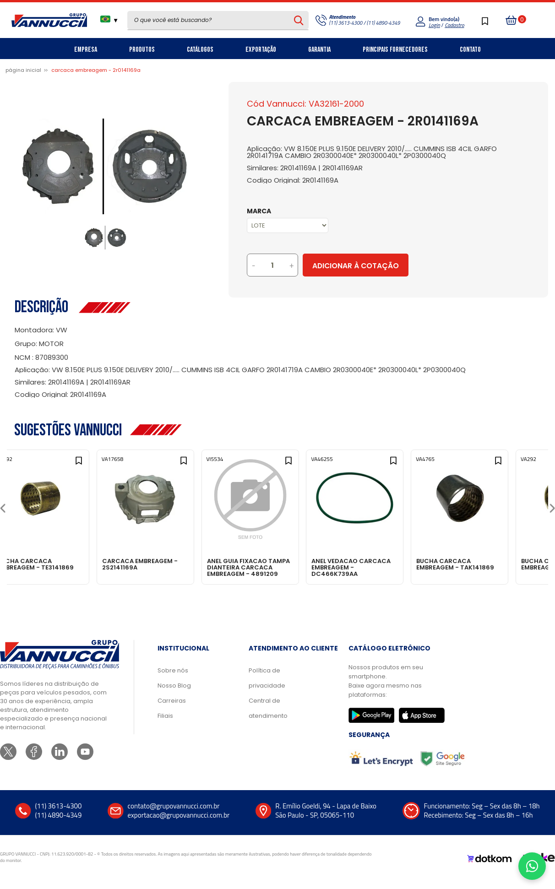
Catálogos (200, 49)
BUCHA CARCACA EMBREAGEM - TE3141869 (59, 564)
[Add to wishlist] (96, 465)
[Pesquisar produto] (299, 20)
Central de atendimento (268, 717)
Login (434, 25)
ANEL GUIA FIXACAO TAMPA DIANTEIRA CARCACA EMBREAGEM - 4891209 (276, 567)
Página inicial (23, 70)
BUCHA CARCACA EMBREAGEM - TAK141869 (494, 564)
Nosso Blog (174, 694)
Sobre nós (173, 679)
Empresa (85, 49)
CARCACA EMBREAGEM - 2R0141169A (96, 70)
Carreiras (172, 709)
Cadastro (454, 25)
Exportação (260, 49)
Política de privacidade (267, 687)
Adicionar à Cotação (393, 265)
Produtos (142, 49)
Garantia (319, 49)
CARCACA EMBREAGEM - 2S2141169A (167, 564)
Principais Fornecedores (395, 49)
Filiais (165, 725)
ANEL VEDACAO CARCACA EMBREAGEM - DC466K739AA (386, 567)
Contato (470, 49)
